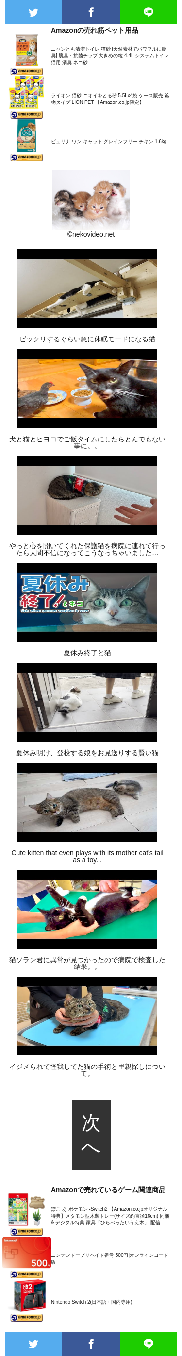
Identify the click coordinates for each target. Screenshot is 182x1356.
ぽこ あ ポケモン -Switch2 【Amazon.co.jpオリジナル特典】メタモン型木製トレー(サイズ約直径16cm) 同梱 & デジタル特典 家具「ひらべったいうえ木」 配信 (110, 1215)
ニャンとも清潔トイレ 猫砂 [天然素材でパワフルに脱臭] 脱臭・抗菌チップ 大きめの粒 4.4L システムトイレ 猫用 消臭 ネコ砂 (110, 55)
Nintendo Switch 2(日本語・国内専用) (91, 1302)
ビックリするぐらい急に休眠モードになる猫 (87, 339)
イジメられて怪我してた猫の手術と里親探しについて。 (87, 1070)
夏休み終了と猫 (87, 653)
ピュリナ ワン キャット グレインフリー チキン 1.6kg (108, 141)
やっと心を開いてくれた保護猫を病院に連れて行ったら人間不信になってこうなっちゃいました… (87, 549)
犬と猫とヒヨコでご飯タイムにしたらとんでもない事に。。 (87, 442)
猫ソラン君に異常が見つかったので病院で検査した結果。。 (87, 963)
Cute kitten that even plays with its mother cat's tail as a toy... (87, 856)
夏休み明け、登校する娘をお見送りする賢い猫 (87, 753)
